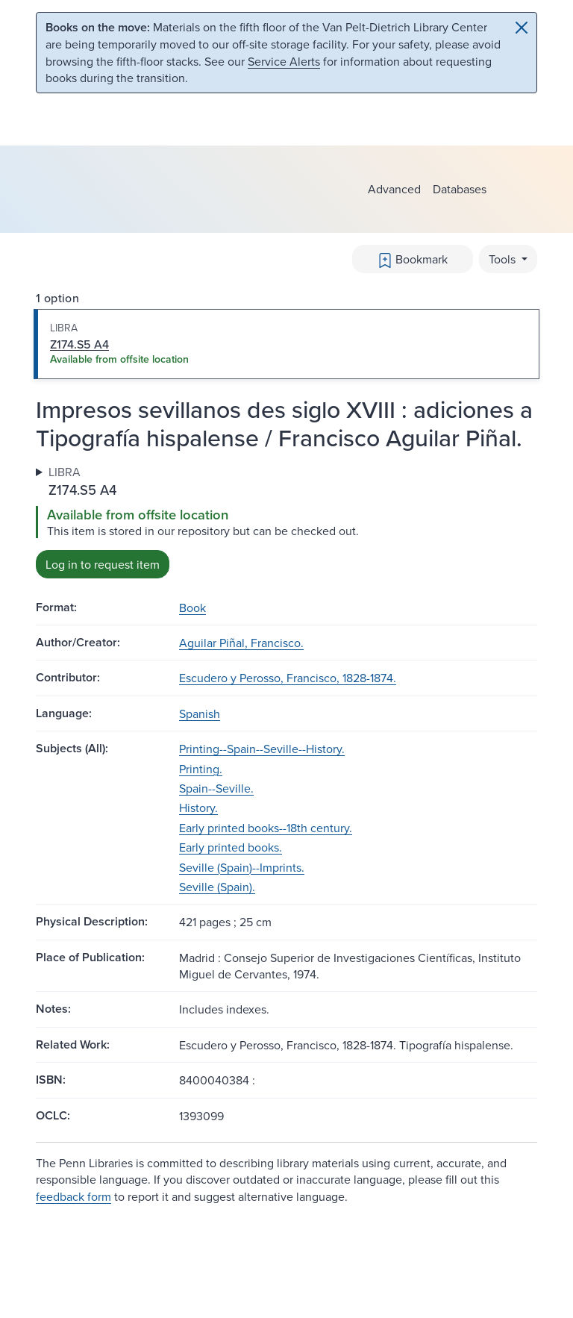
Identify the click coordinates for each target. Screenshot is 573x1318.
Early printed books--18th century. (265, 827)
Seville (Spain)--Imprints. (241, 867)
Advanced (394, 189)
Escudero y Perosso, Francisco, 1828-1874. (287, 677)
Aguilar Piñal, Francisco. (241, 642)
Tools (504, 259)
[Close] (521, 28)
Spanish (199, 713)
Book (192, 607)
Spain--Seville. (216, 788)
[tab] (286, 344)
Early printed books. (230, 847)
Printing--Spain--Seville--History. (262, 748)
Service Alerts (284, 61)
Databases (459, 189)
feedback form (73, 1196)
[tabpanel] (286, 520)
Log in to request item (103, 564)
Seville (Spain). (217, 886)
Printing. (200, 768)
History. (198, 807)
